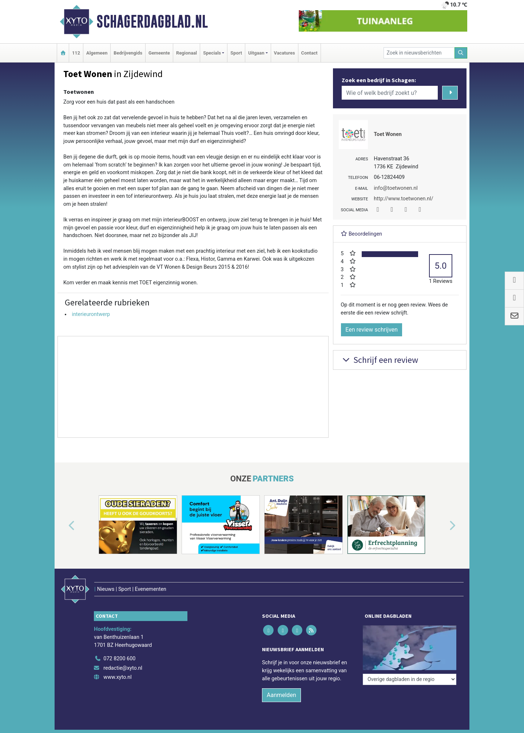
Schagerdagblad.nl (152, 21)
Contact (309, 53)
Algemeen (96, 53)
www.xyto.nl (117, 677)
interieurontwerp (91, 314)
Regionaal (186, 53)
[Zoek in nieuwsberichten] (419, 53)
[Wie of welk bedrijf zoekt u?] (390, 93)
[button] (63, 526)
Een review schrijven (371, 329)
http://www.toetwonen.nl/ (403, 199)
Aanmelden (281, 695)
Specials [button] (212, 53)
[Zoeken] (461, 53)
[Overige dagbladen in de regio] (409, 679)
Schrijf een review (379, 359)
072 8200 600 (119, 659)
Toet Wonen (387, 134)
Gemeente (159, 53)
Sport (236, 53)
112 (76, 53)
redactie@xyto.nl (122, 668)
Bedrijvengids (128, 53)
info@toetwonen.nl (395, 188)
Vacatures (284, 53)
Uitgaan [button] (256, 53)
